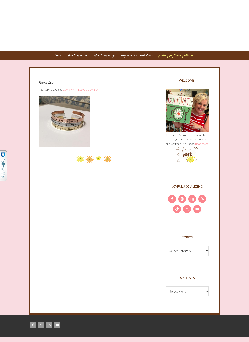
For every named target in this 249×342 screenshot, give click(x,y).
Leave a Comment (88, 89)
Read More (201, 143)
